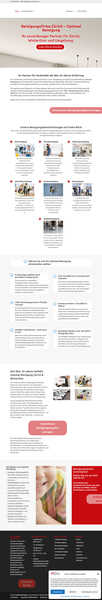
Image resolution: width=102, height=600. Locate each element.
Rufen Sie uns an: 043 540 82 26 (85, 476)
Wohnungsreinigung (80, 142)
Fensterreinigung (51, 181)
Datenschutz (33, 597)
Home (17, 11)
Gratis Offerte (82, 11)
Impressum (86, 596)
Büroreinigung (21, 142)
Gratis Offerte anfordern (50, 47)
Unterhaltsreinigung (23, 181)
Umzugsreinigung (51, 142)
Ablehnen (72, 592)
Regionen (69, 11)
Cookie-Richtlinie (65, 596)
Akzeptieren (57, 592)
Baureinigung (77, 181)
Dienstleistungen (27, 11)
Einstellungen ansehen (90, 592)
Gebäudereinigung (51, 219)
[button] (98, 574)
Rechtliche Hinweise (76, 596)
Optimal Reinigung (21, 595)
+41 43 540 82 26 (38, 545)
